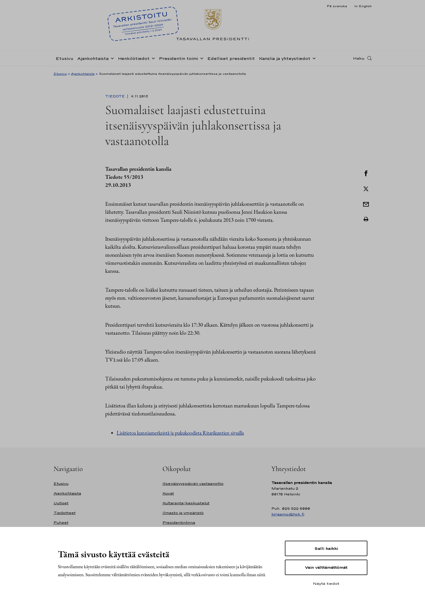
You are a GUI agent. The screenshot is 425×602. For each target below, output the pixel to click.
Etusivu (64, 58)
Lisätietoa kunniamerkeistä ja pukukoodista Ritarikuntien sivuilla (180, 433)
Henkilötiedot (134, 58)
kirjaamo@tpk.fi (287, 514)
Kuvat (168, 493)
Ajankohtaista (93, 58)
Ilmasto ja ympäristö (183, 512)
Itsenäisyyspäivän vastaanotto (193, 483)
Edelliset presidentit (231, 58)
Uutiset (61, 503)
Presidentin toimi (178, 58)
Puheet (61, 522)
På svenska (337, 6)
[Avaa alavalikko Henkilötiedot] (152, 57)
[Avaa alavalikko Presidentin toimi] (200, 57)
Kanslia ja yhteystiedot (284, 58)
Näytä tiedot (326, 583)
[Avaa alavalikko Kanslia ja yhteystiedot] (313, 57)
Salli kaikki (326, 548)
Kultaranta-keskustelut (185, 503)
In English (363, 6)
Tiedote (115, 96)
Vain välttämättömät (326, 567)
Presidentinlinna (178, 522)
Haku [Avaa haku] (359, 58)
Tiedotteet (65, 512)
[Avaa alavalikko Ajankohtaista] (111, 57)
